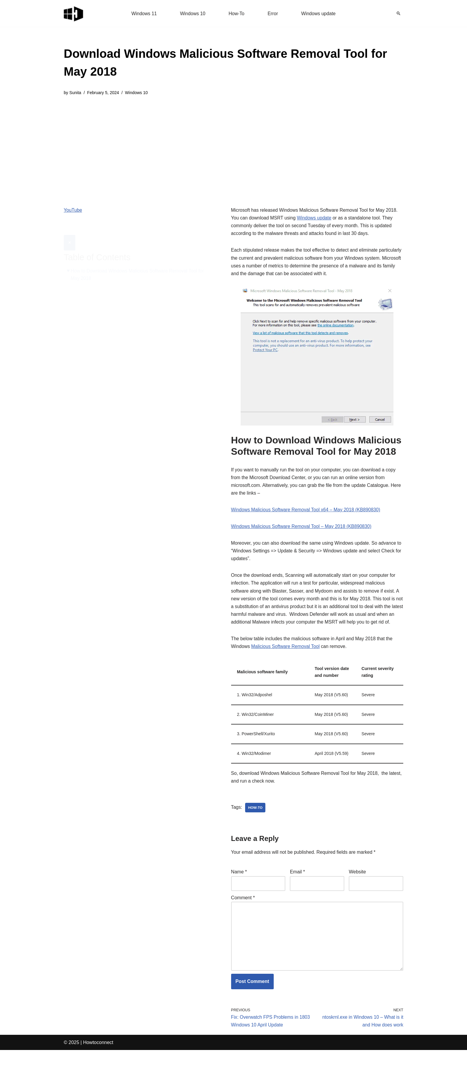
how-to (255, 828)
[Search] (398, 13)
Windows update (319, 13)
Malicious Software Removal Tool (287, 663)
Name (239, 892)
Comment (243, 918)
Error (273, 13)
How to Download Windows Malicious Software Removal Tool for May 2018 (139, 260)
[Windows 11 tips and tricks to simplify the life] (74, 13)
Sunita (75, 93)
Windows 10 (192, 13)
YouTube (73, 210)
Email (297, 892)
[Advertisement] (233, 147)
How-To (236, 13)
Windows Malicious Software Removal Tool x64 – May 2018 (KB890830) (307, 514)
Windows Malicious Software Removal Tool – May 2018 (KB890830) (303, 531)
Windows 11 (143, 13)
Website (357, 892)
